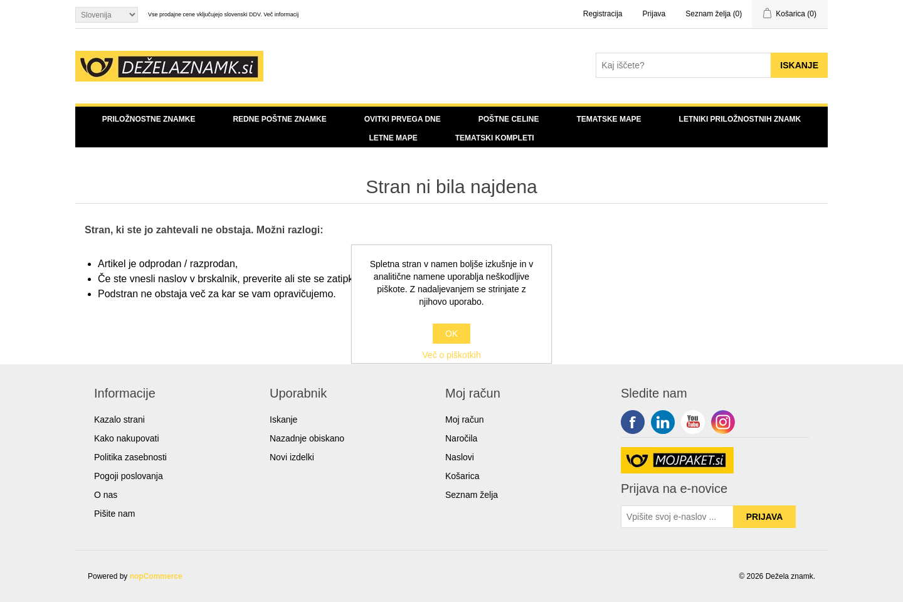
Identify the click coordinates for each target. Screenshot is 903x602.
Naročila (461, 438)
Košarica (462, 476)
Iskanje (283, 420)
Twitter (663, 422)
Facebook (633, 422)
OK (451, 334)
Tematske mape (608, 119)
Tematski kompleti (494, 138)
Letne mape (393, 138)
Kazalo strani (119, 420)
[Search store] (683, 65)
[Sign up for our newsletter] (677, 516)
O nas (105, 495)
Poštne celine (508, 119)
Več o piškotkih (451, 355)
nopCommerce (156, 576)
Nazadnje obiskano (307, 438)
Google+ (723, 422)
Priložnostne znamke (149, 119)
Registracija (603, 13)
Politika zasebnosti (130, 457)
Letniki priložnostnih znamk (740, 119)
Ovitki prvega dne (402, 119)
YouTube (693, 422)
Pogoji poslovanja (128, 476)
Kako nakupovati (126, 438)
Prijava (654, 13)
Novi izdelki (292, 457)
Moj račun (464, 420)
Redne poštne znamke (279, 119)
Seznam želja (471, 495)
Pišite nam (114, 514)
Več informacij (280, 14)
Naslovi (459, 457)
